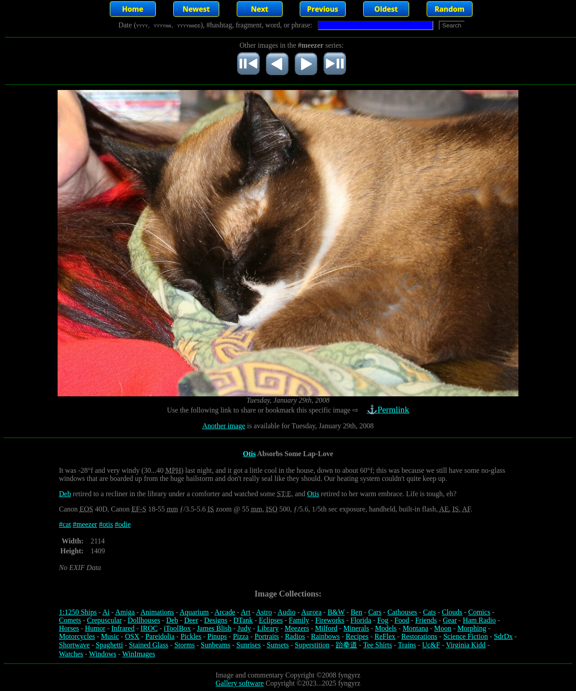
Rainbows (325, 636)
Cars (374, 612)
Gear (450, 620)
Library (268, 628)
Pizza (241, 636)
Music (110, 636)
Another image (223, 426)
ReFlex (384, 636)
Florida (361, 620)
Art (245, 612)
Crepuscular (104, 620)
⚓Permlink (389, 409)
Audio (287, 612)
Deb (65, 494)
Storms (184, 645)
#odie (123, 524)
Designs (216, 620)
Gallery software (240, 683)
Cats (429, 612)
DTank (242, 620)
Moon (442, 628)
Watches (71, 654)
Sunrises (248, 645)
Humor (95, 628)
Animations (157, 612)
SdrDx (503, 636)
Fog (382, 620)
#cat (65, 524)
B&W (336, 612)
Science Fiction (465, 636)
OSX (132, 636)
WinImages (138, 654)
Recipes (357, 636)
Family (299, 620)
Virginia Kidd (466, 645)
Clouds (452, 612)
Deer (191, 620)
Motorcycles (77, 636)
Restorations (419, 636)
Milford (326, 628)
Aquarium (194, 612)
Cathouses (402, 612)
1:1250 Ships (78, 612)
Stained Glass (149, 645)
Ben (356, 612)
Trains (407, 645)
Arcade (224, 612)
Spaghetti (109, 645)
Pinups (217, 636)
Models (385, 628)
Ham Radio (479, 620)
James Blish (214, 628)
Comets (70, 620)
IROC (149, 628)
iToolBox (177, 628)
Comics (479, 612)
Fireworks (329, 620)
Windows (103, 654)
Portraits (267, 636)
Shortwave (74, 645)
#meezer (85, 524)
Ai (105, 612)
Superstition (312, 645)
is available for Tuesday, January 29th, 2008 (309, 426)
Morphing (471, 628)
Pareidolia (160, 636)
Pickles (190, 636)
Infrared (123, 628)
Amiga (125, 612)
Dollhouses (144, 620)
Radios (295, 636)
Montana (415, 628)
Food (401, 620)
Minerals (356, 628)
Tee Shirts (377, 645)
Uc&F (431, 645)
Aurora (311, 612)
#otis (106, 524)
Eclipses (271, 620)
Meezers (296, 628)
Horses (69, 628)
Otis (249, 454)
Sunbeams (215, 645)
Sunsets (278, 645)
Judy (244, 628)
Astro (264, 612)
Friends (426, 620)
